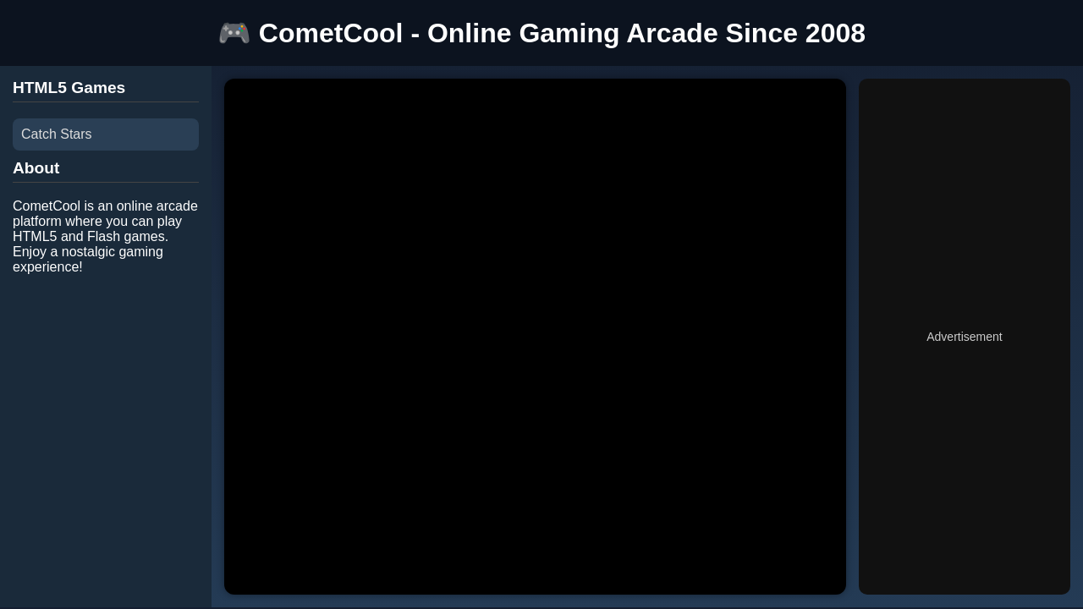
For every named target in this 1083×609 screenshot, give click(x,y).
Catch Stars (56, 134)
